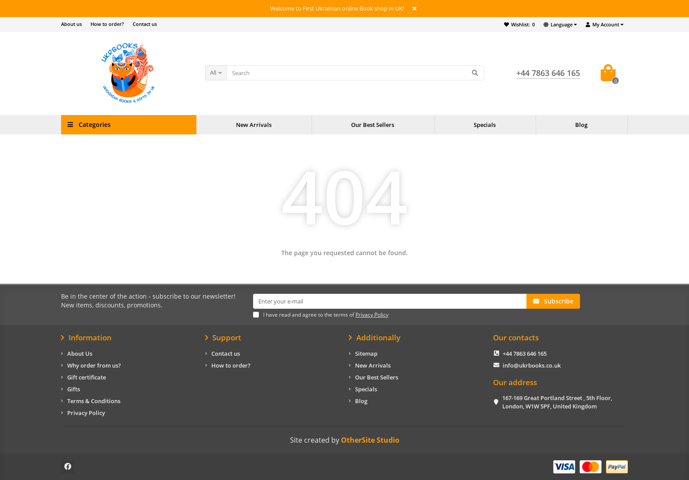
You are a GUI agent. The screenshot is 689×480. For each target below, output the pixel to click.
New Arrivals (254, 125)
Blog (581, 125)
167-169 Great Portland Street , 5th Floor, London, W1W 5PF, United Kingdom (557, 402)
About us (71, 24)
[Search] (355, 72)
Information (86, 338)
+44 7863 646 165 (525, 353)
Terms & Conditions (93, 401)
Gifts (73, 389)
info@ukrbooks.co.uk (532, 365)
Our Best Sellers (372, 125)
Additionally (374, 338)
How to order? (107, 24)
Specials (485, 125)
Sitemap (366, 353)
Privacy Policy (86, 413)
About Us (79, 353)
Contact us (145, 24)
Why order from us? (94, 365)
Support (223, 338)
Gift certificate (86, 377)
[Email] (389, 301)
